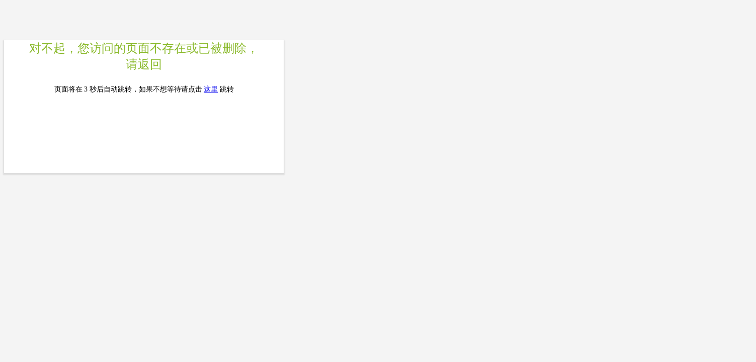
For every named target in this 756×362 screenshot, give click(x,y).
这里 (211, 89)
